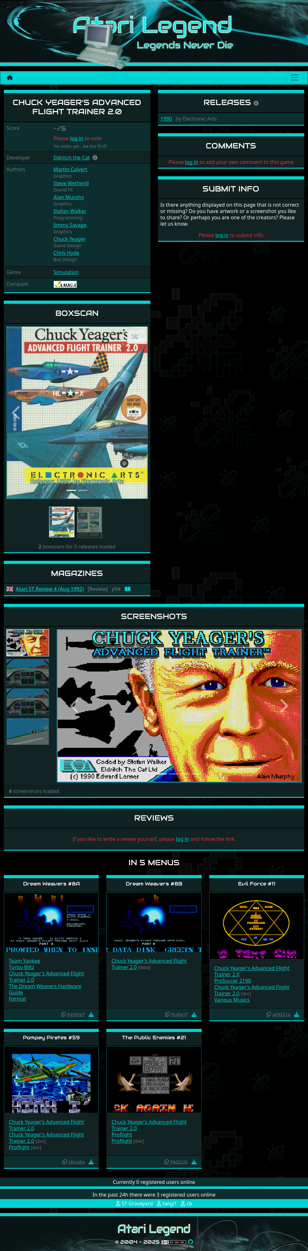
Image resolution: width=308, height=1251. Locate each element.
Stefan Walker (69, 211)
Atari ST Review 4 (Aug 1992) (50, 589)
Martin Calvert (70, 169)
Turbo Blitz (21, 967)
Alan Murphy (68, 197)
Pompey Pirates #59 (51, 1037)
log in (76, 138)
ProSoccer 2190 (232, 980)
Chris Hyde (66, 252)
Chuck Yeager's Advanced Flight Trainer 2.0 (46, 976)
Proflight (19, 1147)
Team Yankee (24, 960)
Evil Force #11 (256, 883)
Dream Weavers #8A (51, 883)
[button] (94, 157)
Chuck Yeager (69, 238)
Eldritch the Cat (71, 157)
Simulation (66, 272)
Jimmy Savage (69, 225)
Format (17, 998)
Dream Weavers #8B (154, 883)
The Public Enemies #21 (154, 1037)
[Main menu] (295, 77)
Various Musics (232, 999)
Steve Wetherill (71, 183)
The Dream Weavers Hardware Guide (45, 989)
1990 (166, 118)
